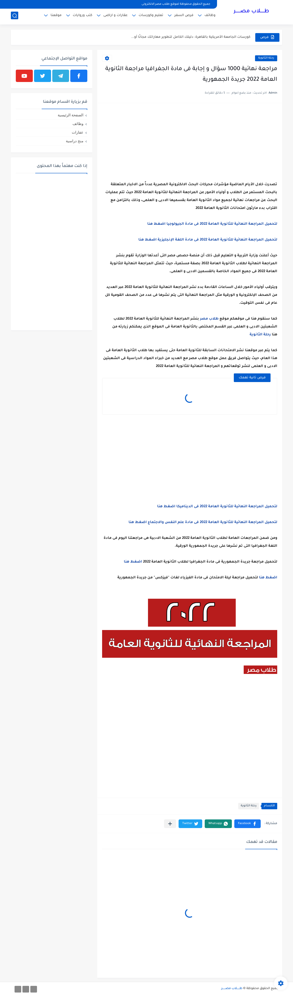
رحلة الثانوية (266, 58)
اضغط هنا (132, 562)
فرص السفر (183, 16)
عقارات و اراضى (115, 16)
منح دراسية (74, 141)
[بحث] (14, 16)
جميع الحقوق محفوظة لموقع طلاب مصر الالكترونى (176, 4)
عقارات (77, 132)
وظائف (210, 16)
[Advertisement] (189, 142)
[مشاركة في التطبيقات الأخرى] (170, 823)
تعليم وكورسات (151, 16)
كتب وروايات (82, 16)
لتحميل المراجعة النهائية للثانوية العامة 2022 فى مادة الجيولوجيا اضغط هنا (211, 224)
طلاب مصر (209, 319)
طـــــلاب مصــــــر (251, 12)
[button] (247, 823)
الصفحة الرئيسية (70, 115)
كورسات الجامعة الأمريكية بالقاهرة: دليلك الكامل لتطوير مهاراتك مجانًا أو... (190, 37)
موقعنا (56, 16)
